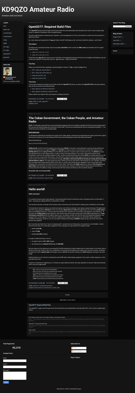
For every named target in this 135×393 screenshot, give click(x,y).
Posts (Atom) (71, 300)
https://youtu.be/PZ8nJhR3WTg (38, 143)
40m (34, 178)
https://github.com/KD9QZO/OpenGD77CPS (44, 91)
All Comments (77, 351)
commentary (43, 285)
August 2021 (117, 37)
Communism (40, 178)
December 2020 (118, 44)
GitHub (75, 35)
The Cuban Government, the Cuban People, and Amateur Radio (47, 317)
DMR (34, 101)
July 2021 (116, 40)
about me (36, 285)
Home (36, 103)
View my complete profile (11, 81)
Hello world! (37, 189)
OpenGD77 (45, 101)
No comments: (50, 99)
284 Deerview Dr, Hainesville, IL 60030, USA (46, 287)
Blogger (79, 389)
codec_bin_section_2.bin (39, 78)
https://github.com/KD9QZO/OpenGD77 (43, 89)
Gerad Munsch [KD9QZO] (10, 78)
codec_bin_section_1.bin (39, 75)
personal (49, 285)
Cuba (46, 178)
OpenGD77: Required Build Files (50, 26)
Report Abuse (75, 357)
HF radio (50, 178)
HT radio (38, 101)
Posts (74, 348)
